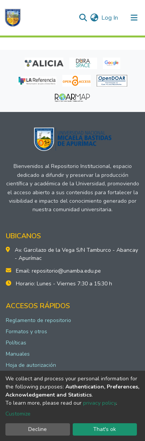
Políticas (16, 342)
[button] (94, 17)
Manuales (18, 354)
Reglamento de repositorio (38, 320)
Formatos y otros (26, 331)
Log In (110, 18)
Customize (18, 413)
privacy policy (99, 403)
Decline (37, 429)
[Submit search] (83, 17)
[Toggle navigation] (134, 17)
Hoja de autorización (31, 365)
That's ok (104, 429)
